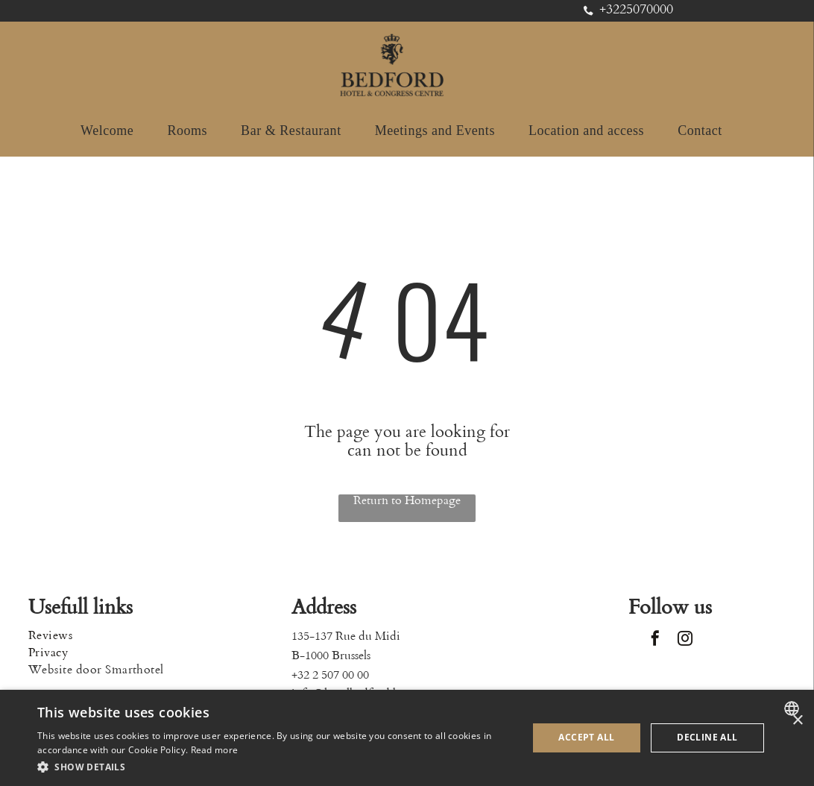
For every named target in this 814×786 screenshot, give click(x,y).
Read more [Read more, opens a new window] (215, 749)
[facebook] (655, 640)
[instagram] (685, 640)
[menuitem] (112, 131)
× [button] (797, 720)
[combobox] (793, 708)
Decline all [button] (707, 737)
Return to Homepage (407, 500)
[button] (275, 766)
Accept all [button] (586, 737)
